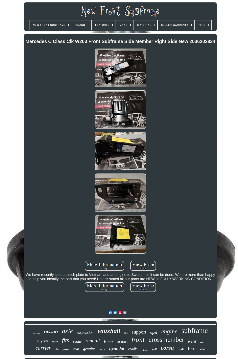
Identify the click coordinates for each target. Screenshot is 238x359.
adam (202, 349)
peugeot (122, 341)
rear (76, 349)
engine (169, 331)
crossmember (166, 339)
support (139, 332)
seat (202, 342)
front (138, 339)
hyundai (116, 348)
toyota (42, 340)
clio (56, 349)
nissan (51, 332)
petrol (66, 349)
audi (181, 349)
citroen (145, 350)
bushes (77, 341)
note (55, 341)
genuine (89, 349)
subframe (195, 331)
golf (154, 349)
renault (93, 340)
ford (191, 348)
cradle (133, 349)
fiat (126, 333)
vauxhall (109, 331)
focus (102, 349)
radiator (36, 334)
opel (153, 332)
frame (108, 341)
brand (192, 341)
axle (67, 331)
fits (65, 340)
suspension (85, 332)
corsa (167, 347)
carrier (43, 348)
